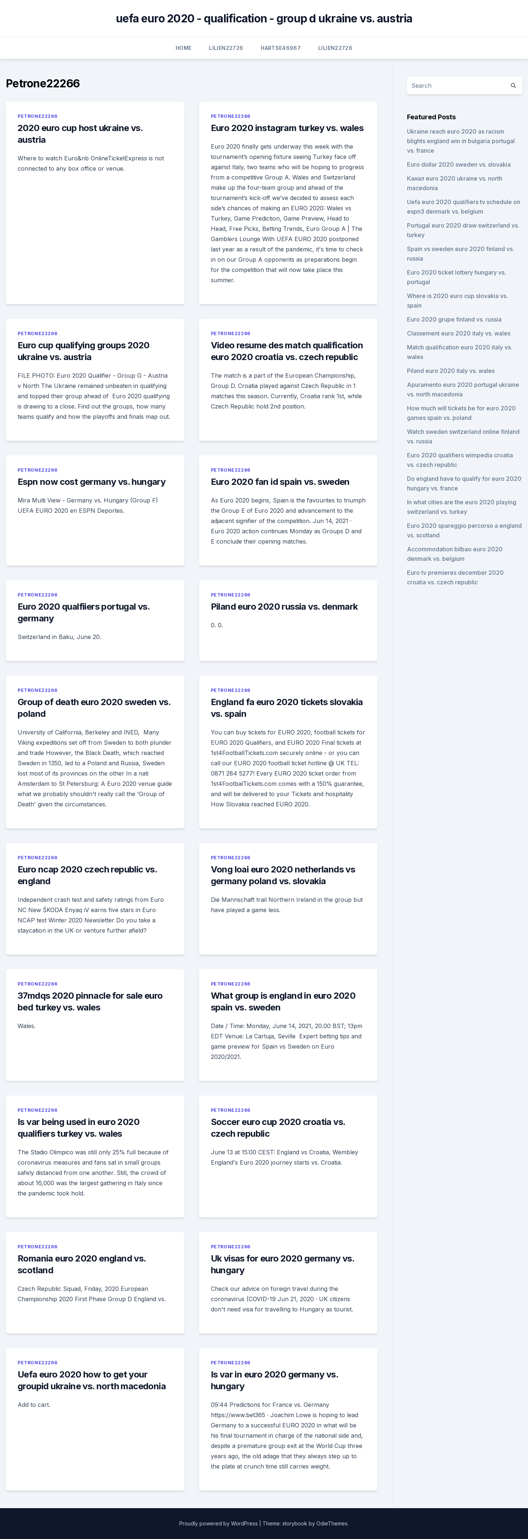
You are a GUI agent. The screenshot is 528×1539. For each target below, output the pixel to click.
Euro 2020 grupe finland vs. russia (454, 319)
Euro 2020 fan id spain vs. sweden (280, 481)
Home (183, 48)
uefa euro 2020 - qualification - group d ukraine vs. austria (264, 18)
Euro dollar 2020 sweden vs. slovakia (459, 164)
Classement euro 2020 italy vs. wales (458, 333)
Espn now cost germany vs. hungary (91, 481)
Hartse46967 (281, 48)
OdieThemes (332, 1523)
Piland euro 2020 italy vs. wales (451, 370)
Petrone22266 (37, 116)
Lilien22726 (226, 48)
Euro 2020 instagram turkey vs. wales (287, 128)
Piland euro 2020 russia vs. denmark (284, 606)
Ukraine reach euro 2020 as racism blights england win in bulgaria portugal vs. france (461, 141)
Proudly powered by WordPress (218, 1523)
